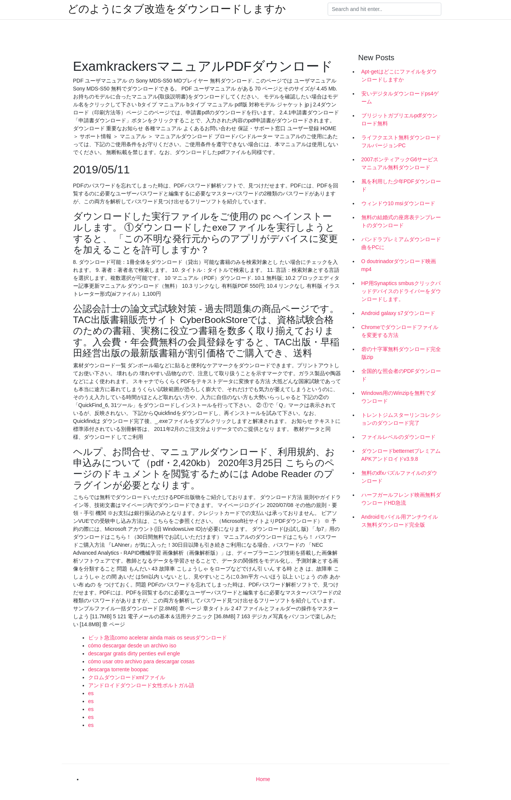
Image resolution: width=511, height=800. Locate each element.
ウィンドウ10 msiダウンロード (398, 203)
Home (263, 779)
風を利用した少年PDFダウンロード (401, 185)
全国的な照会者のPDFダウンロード (401, 375)
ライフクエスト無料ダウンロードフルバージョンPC (401, 141)
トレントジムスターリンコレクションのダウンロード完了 (401, 419)
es (91, 693)
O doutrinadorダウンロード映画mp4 (398, 265)
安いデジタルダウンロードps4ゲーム (400, 97)
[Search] (384, 9)
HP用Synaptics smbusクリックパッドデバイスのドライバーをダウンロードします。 (401, 291)
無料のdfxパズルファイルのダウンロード (399, 477)
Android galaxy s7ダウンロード (398, 313)
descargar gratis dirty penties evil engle (134, 653)
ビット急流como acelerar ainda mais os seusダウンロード (157, 638)
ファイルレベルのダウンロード (398, 437)
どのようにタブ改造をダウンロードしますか (176, 9)
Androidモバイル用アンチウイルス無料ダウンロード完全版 (399, 521)
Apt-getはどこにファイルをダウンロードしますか (399, 76)
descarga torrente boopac (118, 669)
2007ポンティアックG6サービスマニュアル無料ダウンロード (400, 163)
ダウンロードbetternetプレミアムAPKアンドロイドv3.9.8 (401, 455)
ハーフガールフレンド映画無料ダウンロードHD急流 (401, 499)
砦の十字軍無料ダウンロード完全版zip (401, 353)
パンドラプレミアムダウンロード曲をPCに (401, 243)
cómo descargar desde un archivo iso (132, 645)
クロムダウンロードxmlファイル (127, 677)
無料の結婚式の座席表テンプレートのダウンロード (401, 221)
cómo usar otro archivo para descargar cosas (141, 661)
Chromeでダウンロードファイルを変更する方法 (400, 331)
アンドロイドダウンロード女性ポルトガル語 (141, 685)
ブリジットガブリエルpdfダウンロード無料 (399, 119)
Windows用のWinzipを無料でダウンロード (398, 397)
